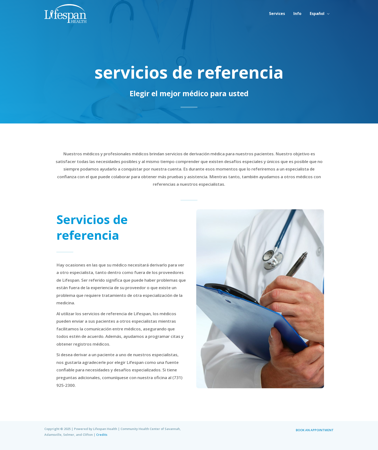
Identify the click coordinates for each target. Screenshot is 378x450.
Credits (101, 434)
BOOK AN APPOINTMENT (315, 430)
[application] (327, 13)
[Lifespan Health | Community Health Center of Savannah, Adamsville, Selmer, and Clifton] (65, 13)
